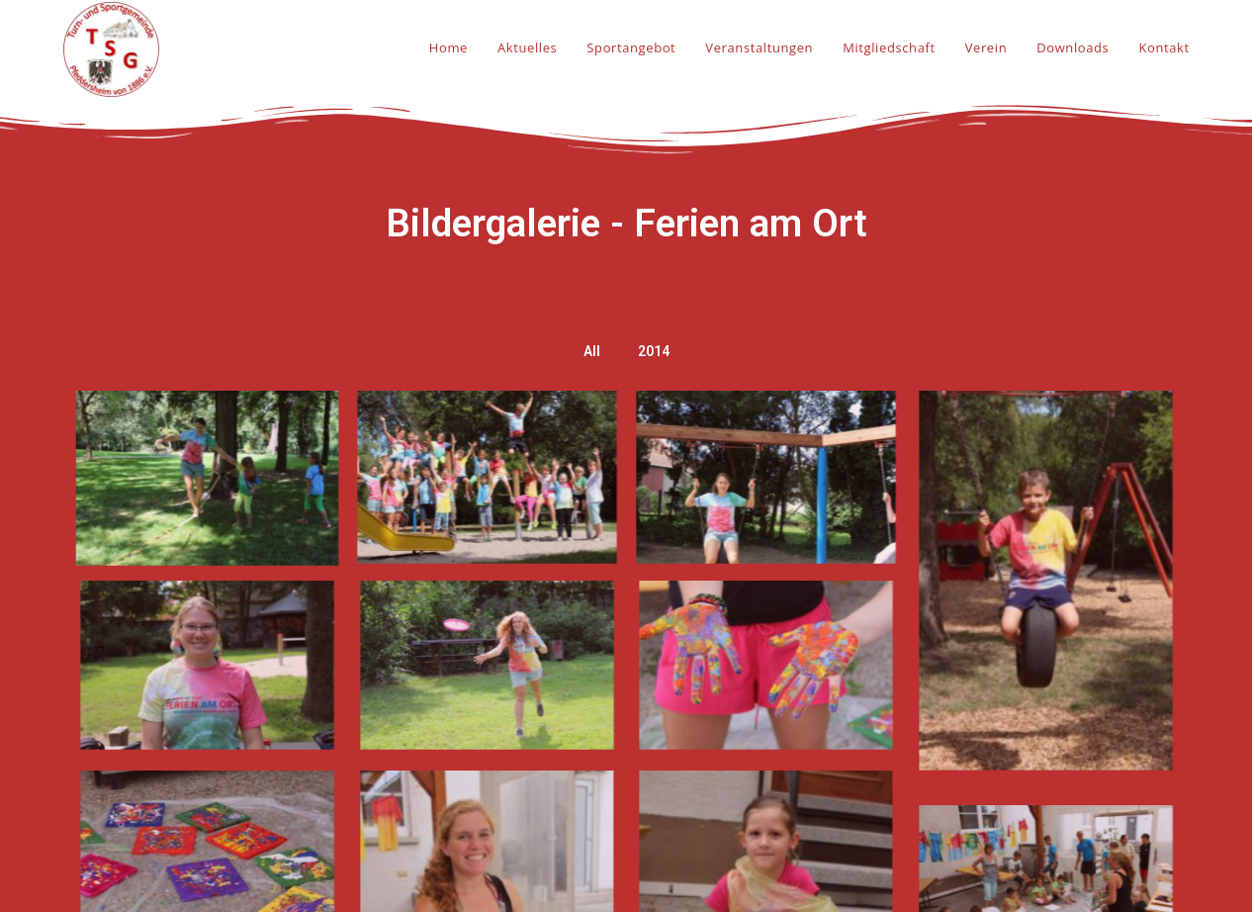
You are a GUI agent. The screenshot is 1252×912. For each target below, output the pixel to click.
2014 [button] (654, 351)
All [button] (591, 351)
